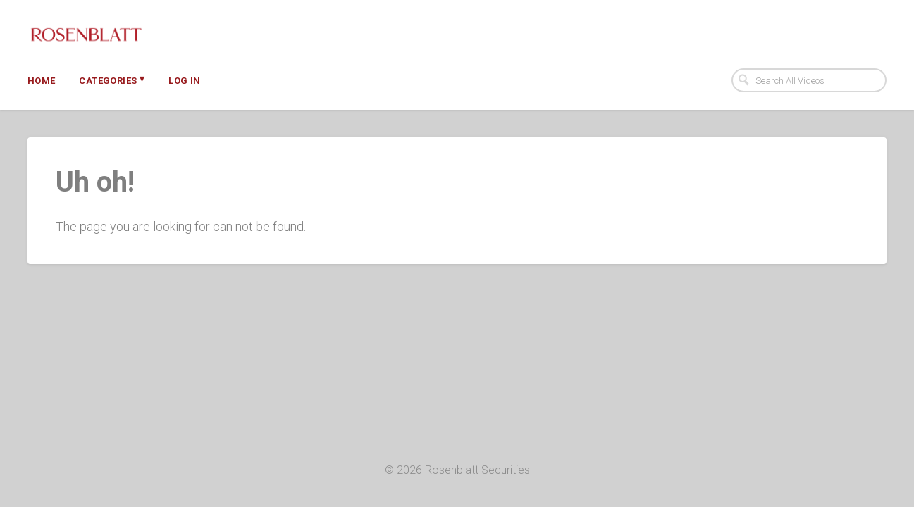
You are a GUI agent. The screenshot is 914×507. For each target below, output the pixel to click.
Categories (111, 79)
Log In (184, 80)
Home (41, 80)
